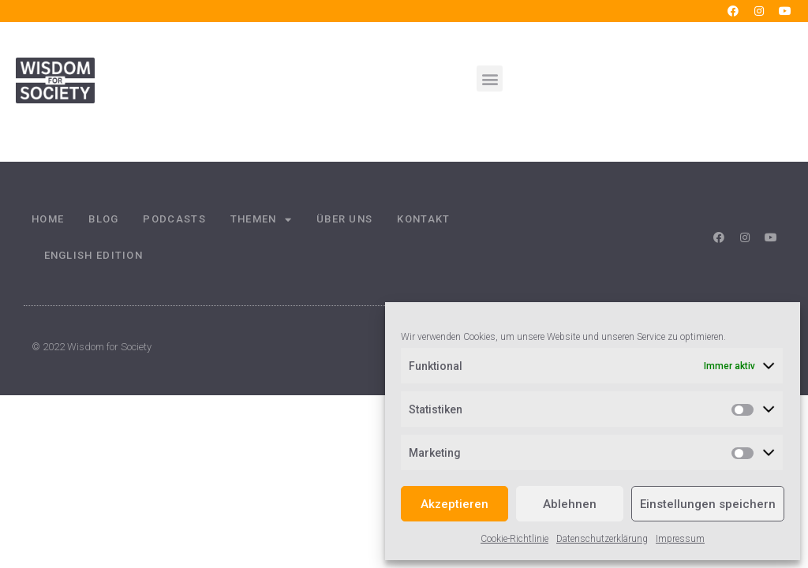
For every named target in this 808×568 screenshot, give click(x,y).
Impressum (680, 538)
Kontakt (423, 219)
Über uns (344, 219)
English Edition (94, 255)
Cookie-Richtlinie (514, 538)
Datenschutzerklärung (602, 538)
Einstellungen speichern (708, 504)
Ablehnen (570, 504)
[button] (490, 78)
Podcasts (174, 219)
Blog (103, 219)
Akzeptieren (454, 504)
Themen (261, 220)
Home (48, 219)
